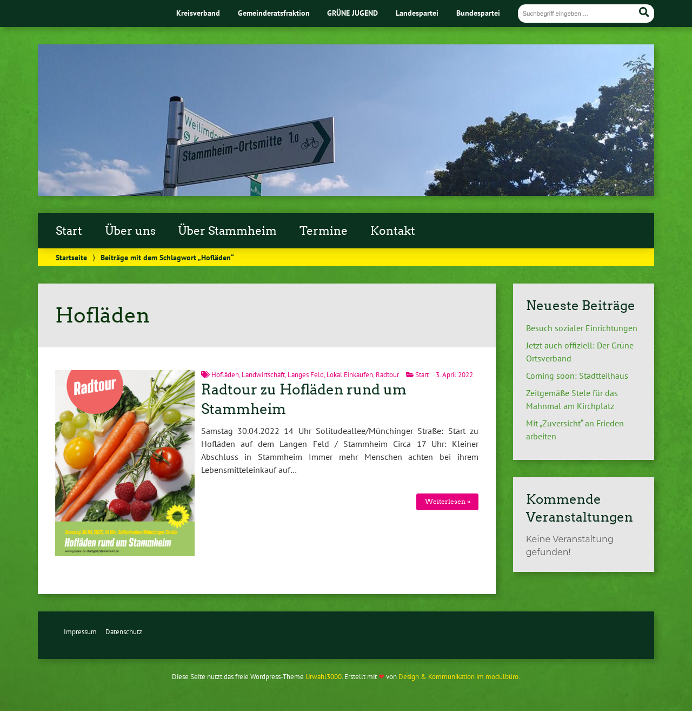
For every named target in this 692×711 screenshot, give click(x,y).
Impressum (80, 631)
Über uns (130, 231)
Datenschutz (123, 631)
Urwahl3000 (323, 676)
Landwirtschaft (263, 374)
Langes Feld (306, 374)
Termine (324, 231)
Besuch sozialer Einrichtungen (581, 327)
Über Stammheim (227, 231)
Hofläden (225, 374)
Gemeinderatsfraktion (274, 13)
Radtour (387, 374)
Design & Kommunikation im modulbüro (458, 676)
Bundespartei (478, 13)
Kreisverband (198, 13)
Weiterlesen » (447, 501)
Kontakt (392, 231)
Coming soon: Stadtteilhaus (577, 375)
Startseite (71, 257)
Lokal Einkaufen (350, 374)
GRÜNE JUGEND (352, 13)
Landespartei (417, 13)
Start (69, 231)
